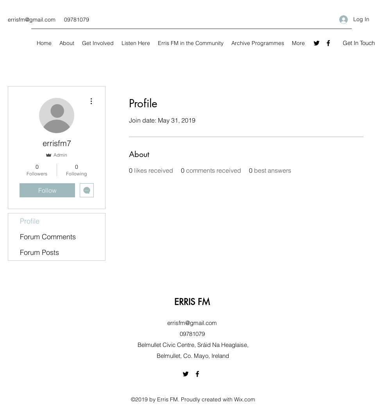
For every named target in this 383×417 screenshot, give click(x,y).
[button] (359, 43)
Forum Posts (39, 252)
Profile (29, 221)
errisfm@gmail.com (31, 19)
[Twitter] (316, 43)
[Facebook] (328, 43)
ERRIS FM (192, 301)
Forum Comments (48, 236)
